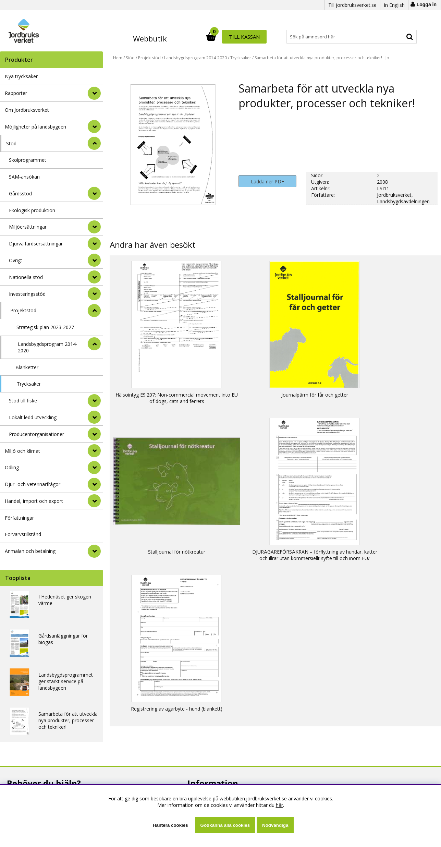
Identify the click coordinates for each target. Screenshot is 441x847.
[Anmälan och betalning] (94, 551)
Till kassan (395, 36)
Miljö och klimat (22, 451)
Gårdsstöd (20, 193)
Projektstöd (23, 310)
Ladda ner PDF (267, 181)
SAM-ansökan (24, 176)
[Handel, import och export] (94, 501)
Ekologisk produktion (32, 210)
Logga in (427, 4)
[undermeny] (94, 193)
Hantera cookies (170, 825)
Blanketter (26, 367)
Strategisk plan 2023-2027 (45, 327)
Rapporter (16, 93)
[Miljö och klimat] (94, 451)
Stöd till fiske (23, 400)
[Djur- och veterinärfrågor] (94, 484)
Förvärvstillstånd (23, 534)
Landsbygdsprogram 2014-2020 (47, 347)
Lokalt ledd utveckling (33, 417)
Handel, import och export (34, 501)
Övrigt (15, 260)
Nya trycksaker (21, 76)
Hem (117, 58)
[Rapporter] (94, 93)
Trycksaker (29, 383)
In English (394, 5)
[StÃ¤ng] (94, 143)
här (279, 805)
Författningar (19, 518)
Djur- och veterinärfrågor (32, 484)
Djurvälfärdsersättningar (36, 243)
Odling (12, 467)
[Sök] (250, 37)
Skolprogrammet (27, 160)
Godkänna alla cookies (225, 825)
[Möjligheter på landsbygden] (94, 126)
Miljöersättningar (28, 226)
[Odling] (94, 467)
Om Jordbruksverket (27, 110)
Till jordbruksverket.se (352, 5)
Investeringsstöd (27, 294)
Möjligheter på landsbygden (35, 126)
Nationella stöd (26, 277)
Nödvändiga (275, 825)
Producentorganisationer (36, 434)
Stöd (11, 143)
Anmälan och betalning (30, 551)
